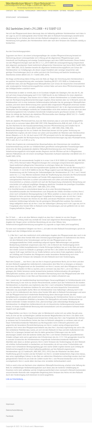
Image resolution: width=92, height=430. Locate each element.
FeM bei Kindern (53, 11)
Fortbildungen (30, 11)
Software (63, 11)
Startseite (9, 11)
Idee (15, 11)
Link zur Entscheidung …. (15, 379)
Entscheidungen (22, 17)
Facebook (9, 416)
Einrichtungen (42, 11)
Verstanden (68, 5)
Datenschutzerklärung (14, 410)
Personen (70, 11)
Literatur (78, 11)
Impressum (10, 404)
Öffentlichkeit (11, 17)
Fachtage (21, 11)
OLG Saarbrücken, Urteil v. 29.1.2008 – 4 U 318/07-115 (33, 28)
